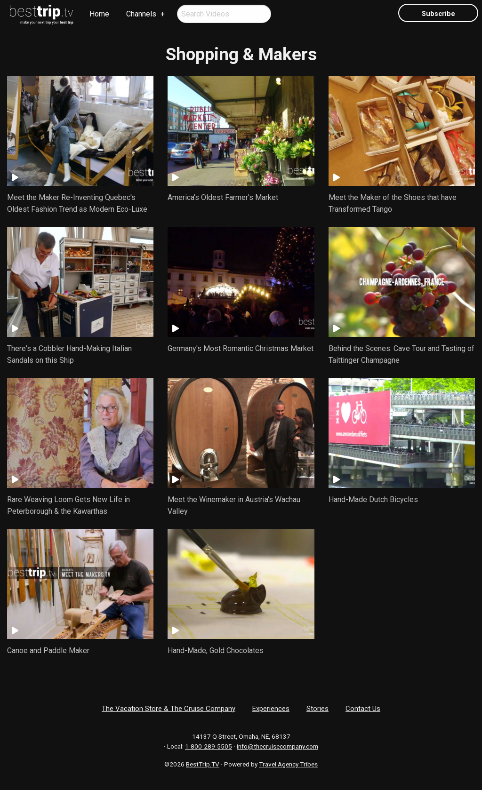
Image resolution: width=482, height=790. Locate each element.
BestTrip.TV (202, 764)
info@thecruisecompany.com (277, 746)
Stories (317, 708)
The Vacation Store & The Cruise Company (168, 708)
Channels (141, 13)
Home (99, 13)
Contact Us (362, 708)
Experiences (270, 708)
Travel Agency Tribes (288, 764)
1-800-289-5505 (208, 746)
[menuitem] (42, 14)
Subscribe (438, 14)
